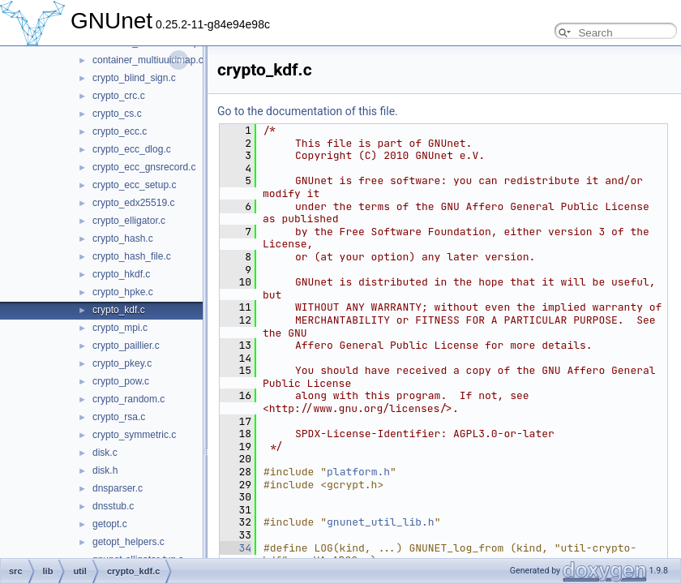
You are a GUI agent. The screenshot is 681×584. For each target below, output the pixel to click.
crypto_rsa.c (118, 417)
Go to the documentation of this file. (307, 111)
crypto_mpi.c (120, 327)
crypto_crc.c (118, 95)
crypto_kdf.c (118, 310)
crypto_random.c (128, 399)
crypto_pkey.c (122, 363)
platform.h (358, 472)
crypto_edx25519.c (133, 202)
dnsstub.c (113, 506)
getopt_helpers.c (128, 542)
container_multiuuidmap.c (147, 60)
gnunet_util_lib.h (381, 522)
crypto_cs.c (117, 113)
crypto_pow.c (120, 381)
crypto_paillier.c (126, 345)
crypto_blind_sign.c (134, 78)
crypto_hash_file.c (131, 256)
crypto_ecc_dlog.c (131, 149)
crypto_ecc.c (119, 131)
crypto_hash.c (122, 238)
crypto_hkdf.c (121, 274)
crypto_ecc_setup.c (134, 185)
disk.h (105, 470)
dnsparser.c (117, 488)
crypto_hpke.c (122, 292)
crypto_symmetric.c (134, 434)
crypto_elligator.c (128, 220)
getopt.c (109, 524)
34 (235, 548)
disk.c (105, 452)
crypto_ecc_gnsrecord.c (143, 167)
